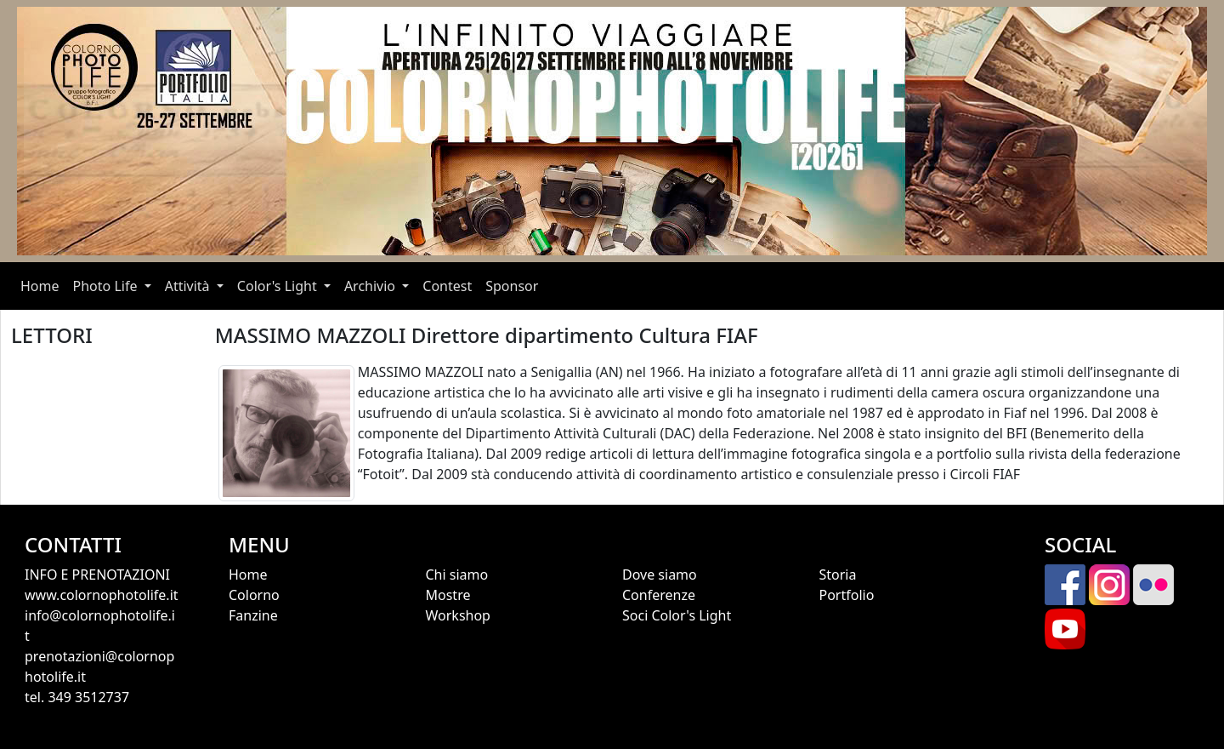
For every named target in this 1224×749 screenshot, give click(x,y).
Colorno (254, 595)
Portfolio (847, 595)
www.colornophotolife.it (101, 595)
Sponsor (511, 286)
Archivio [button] (371, 286)
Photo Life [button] (107, 286)
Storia (838, 574)
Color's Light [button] (278, 286)
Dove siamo (659, 574)
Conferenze (658, 595)
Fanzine (253, 615)
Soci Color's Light (676, 615)
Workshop (458, 615)
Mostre (448, 595)
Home (43, 285)
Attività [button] (189, 286)
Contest (447, 286)
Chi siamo (457, 574)
